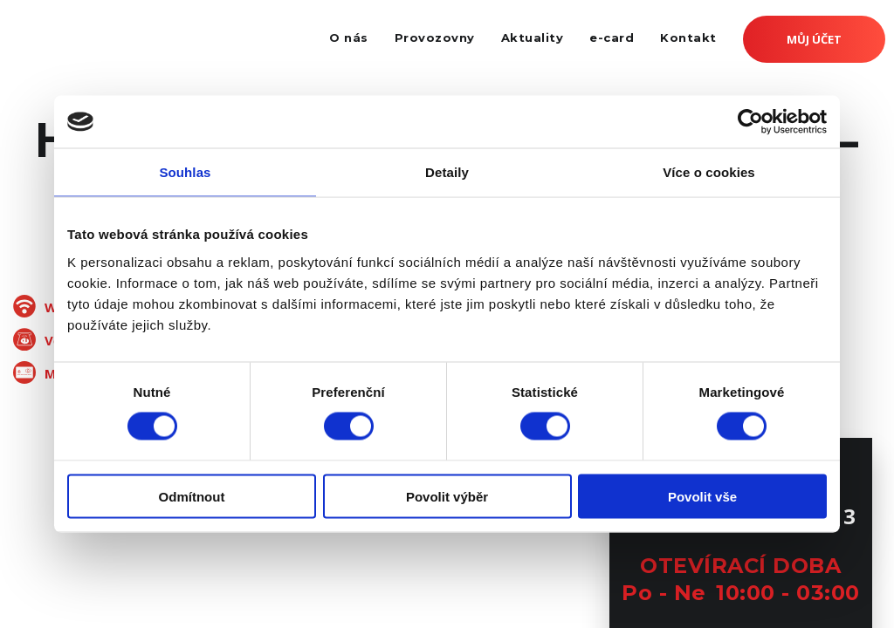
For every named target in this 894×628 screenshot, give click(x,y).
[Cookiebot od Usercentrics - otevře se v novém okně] (750, 122)
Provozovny (435, 37)
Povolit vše (702, 495)
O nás (348, 37)
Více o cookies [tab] (709, 172)
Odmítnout (192, 495)
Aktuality (532, 37)
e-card (611, 37)
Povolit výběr (447, 495)
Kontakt (688, 37)
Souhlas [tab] (184, 172)
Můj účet (814, 39)
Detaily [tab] (447, 172)
